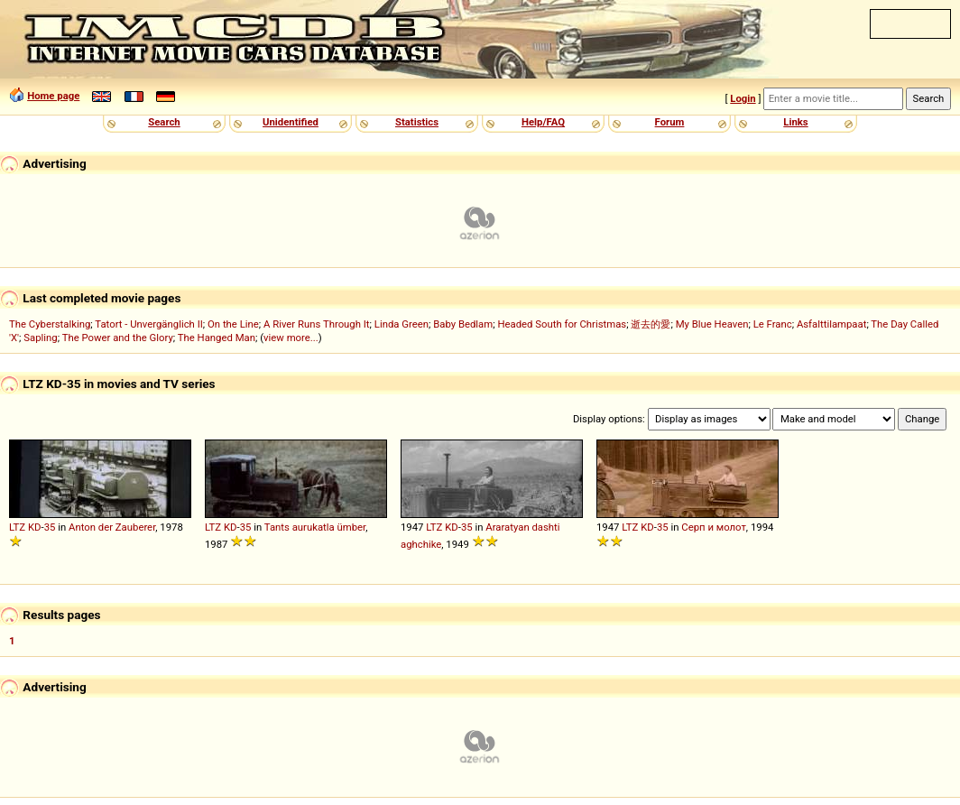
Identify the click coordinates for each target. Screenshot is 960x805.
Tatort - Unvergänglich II (148, 324)
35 (50, 527)
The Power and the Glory (117, 337)
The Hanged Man (216, 337)
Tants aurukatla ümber (314, 527)
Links (795, 122)
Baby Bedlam (463, 324)
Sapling (40, 337)
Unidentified (290, 122)
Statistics (416, 122)
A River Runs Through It (316, 324)
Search (164, 122)
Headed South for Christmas (561, 324)
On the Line (233, 324)
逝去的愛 (650, 324)
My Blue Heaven (712, 324)
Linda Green (401, 324)
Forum (670, 122)
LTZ (17, 527)
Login (742, 98)
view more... (290, 337)
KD (35, 527)
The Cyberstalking (49, 324)
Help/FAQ (543, 122)
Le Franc (772, 324)
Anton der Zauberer (112, 527)
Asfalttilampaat (832, 324)
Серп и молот (713, 527)
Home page (53, 95)
